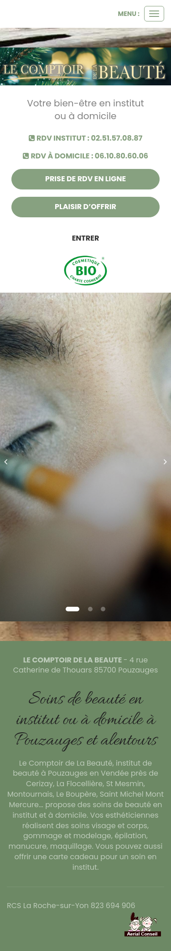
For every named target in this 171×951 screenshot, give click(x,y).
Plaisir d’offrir (85, 206)
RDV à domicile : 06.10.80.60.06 (85, 156)
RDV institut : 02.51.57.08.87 (86, 138)
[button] (8, 457)
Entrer (85, 238)
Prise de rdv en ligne (85, 178)
